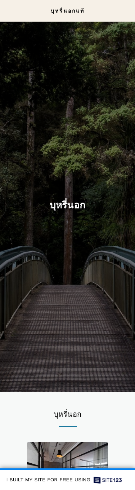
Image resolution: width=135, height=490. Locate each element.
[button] (8, 10)
